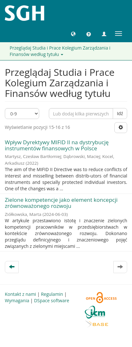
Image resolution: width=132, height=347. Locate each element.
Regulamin (52, 294)
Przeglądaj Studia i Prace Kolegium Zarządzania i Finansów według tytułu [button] (60, 51)
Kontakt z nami (20, 294)
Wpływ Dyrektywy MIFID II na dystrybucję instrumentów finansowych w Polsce (57, 145)
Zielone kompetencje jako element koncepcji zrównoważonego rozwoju (61, 202)
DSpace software (51, 300)
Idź (120, 113)
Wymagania (17, 300)
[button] (73, 33)
